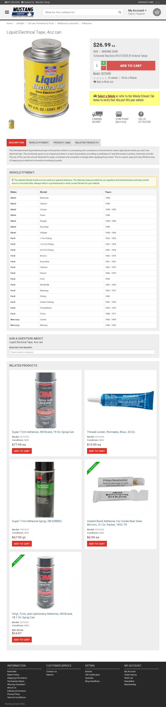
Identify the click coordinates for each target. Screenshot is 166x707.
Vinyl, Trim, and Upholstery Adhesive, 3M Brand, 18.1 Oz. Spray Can (42, 615)
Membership (130, 684)
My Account (130, 671)
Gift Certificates (92, 675)
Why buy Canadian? (16, 684)
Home (9, 23)
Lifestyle (20, 23)
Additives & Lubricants (67, 23)
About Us (11, 687)
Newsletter (129, 681)
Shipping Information (17, 678)
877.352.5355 (12, 2)
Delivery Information (16, 691)
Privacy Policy (13, 694)
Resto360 (11, 671)
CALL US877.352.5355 (144, 120)
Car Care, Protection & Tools (41, 23)
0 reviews (113, 78)
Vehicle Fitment (39, 142)
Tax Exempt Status (15, 681)
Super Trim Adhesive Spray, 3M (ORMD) (37, 521)
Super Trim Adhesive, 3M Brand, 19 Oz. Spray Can (43, 432)
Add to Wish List (103, 82)
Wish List (128, 678)
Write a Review (129, 78)
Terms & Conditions (16, 697)
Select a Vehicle (106, 96)
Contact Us (27, 2)
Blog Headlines (92, 681)
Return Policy (13, 675)
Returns (49, 675)
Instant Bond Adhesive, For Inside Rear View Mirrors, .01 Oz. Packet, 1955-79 (114, 522)
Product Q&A (62, 142)
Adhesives (87, 23)
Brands (88, 671)
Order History (130, 675)
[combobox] (83, 352)
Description (16, 142)
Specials (89, 678)
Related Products (87, 142)
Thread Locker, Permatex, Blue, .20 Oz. (111, 432)
